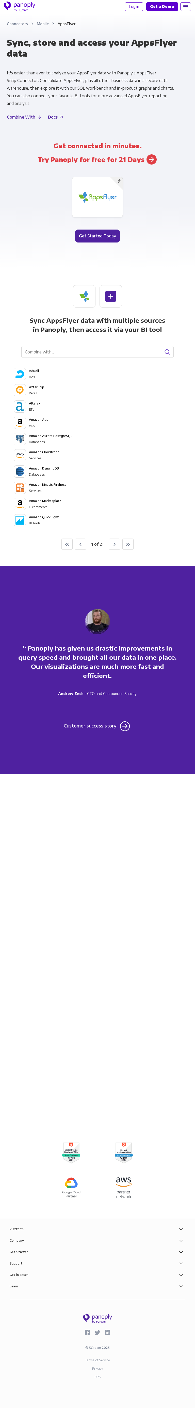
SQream (95, 1348)
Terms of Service (97, 1360)
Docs (53, 117)
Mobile (43, 23)
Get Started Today (97, 235)
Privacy (97, 1368)
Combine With (21, 117)
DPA (97, 1377)
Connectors (18, 23)
